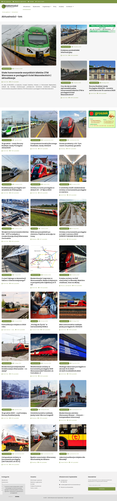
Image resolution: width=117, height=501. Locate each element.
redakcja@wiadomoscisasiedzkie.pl (70, 484)
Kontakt (32, 1)
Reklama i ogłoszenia (20, 1)
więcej (11, 496)
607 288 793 (64, 482)
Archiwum (68, 6)
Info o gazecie (7, 1)
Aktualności (26, 6)
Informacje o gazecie (36, 480)
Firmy (54, 6)
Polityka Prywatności (35, 486)
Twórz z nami (40, 1)
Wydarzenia (35, 6)
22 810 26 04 (64, 480)
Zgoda (17, 496)
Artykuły (60, 6)
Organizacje (45, 6)
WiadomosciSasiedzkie (67, 487)
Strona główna (6, 12)
